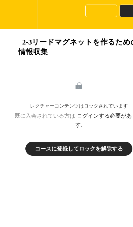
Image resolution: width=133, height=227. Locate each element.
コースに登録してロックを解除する (79, 149)
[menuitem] (26, 14)
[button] (7, 14)
